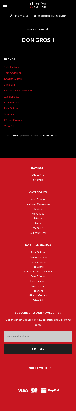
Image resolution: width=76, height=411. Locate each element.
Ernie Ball (9, 84)
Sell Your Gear (38, 232)
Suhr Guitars (11, 66)
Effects (38, 218)
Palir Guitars (11, 108)
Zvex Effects (11, 96)
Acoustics (38, 213)
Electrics (38, 208)
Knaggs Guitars (13, 78)
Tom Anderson (13, 72)
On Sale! (38, 228)
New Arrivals (38, 199)
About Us (38, 174)
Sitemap (38, 179)
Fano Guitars (11, 102)
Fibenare (9, 114)
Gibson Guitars (13, 120)
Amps (38, 223)
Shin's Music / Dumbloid (18, 90)
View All (9, 126)
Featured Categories (38, 204)
